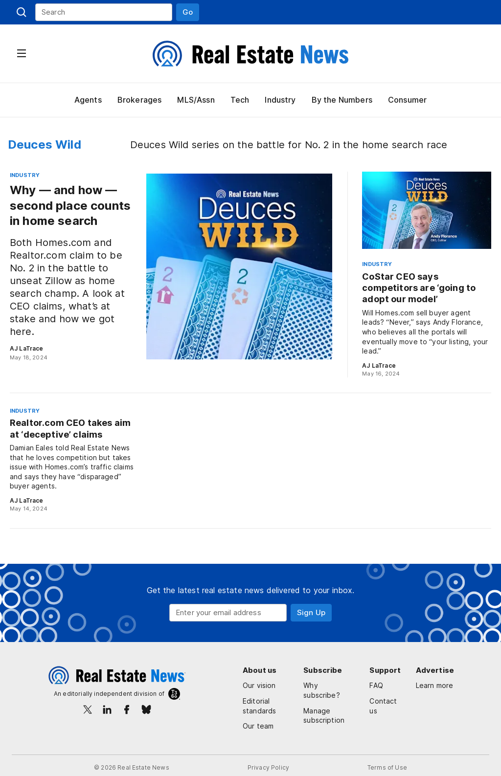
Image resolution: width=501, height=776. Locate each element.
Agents (87, 100)
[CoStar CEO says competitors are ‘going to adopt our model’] (426, 274)
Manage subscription (325, 706)
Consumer (407, 100)
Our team (258, 726)
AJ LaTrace (26, 348)
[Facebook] (127, 709)
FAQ (380, 685)
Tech (238, 100)
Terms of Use (385, 767)
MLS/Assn (194, 100)
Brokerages (138, 100)
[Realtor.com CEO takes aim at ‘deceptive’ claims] (72, 459)
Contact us (387, 706)
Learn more (427, 690)
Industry (280, 100)
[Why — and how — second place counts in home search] (171, 266)
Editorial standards (259, 706)
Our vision (259, 685)
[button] (187, 12)
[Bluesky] (146, 709)
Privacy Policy (268, 767)
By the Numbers (341, 100)
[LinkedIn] (107, 709)
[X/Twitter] (87, 709)
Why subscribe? (331, 685)
